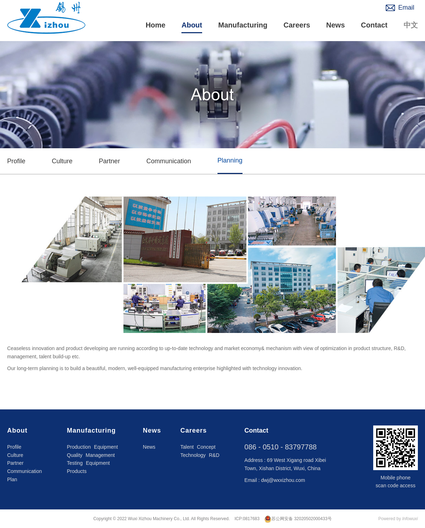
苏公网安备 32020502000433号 (298, 518)
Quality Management (91, 455)
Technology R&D (199, 455)
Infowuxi (410, 518)
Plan (12, 479)
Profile (16, 161)
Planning (230, 160)
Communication (168, 161)
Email (406, 7)
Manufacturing (243, 25)
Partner (109, 161)
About (191, 25)
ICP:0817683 (247, 518)
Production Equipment (92, 447)
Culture (62, 161)
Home (156, 25)
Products (76, 471)
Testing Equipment (88, 463)
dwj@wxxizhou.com (283, 480)
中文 (411, 25)
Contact (374, 25)
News (335, 25)
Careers (297, 25)
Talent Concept (197, 447)
